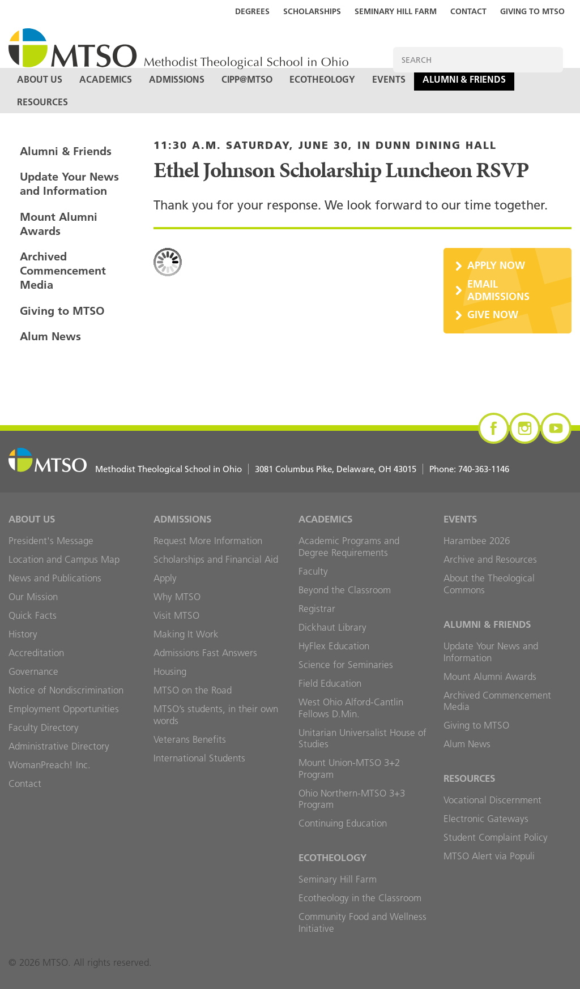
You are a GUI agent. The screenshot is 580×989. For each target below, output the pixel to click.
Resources (42, 102)
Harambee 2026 (476, 540)
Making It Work (186, 634)
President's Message (50, 540)
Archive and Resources (490, 559)
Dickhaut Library (332, 627)
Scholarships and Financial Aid (215, 559)
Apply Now (496, 265)
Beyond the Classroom (344, 590)
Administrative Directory (58, 746)
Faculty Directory (43, 727)
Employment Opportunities (63, 708)
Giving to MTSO (532, 11)
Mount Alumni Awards (58, 224)
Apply (165, 578)
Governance (33, 671)
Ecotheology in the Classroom (359, 898)
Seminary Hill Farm (396, 11)
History (22, 634)
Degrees (252, 11)
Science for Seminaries (345, 664)
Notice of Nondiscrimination (65, 690)
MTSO (178, 49)
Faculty (313, 571)
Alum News (50, 336)
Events (389, 79)
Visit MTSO (176, 615)
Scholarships (312, 11)
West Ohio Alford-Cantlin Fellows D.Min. (350, 708)
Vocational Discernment (492, 800)
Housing (169, 671)
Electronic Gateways (485, 818)
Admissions (176, 79)
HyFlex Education (333, 646)
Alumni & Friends (464, 79)
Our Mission (33, 596)
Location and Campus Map (64, 559)
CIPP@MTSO (246, 79)
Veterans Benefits (189, 739)
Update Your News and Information (69, 184)
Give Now (492, 314)
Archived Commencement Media (63, 271)
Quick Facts (32, 615)
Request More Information (207, 540)
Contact (468, 11)
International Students (199, 758)
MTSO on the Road (192, 690)
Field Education (329, 683)
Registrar (316, 608)
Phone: (469, 469)
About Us (39, 79)
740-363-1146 (483, 469)
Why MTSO (177, 596)
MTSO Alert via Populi (489, 856)
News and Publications (54, 578)
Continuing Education (342, 823)
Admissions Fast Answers (205, 652)
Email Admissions (498, 290)
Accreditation (36, 652)
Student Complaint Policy (495, 837)
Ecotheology (322, 79)
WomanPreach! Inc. (49, 764)
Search (550, 59)
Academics (105, 79)
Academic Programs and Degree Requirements (348, 546)
